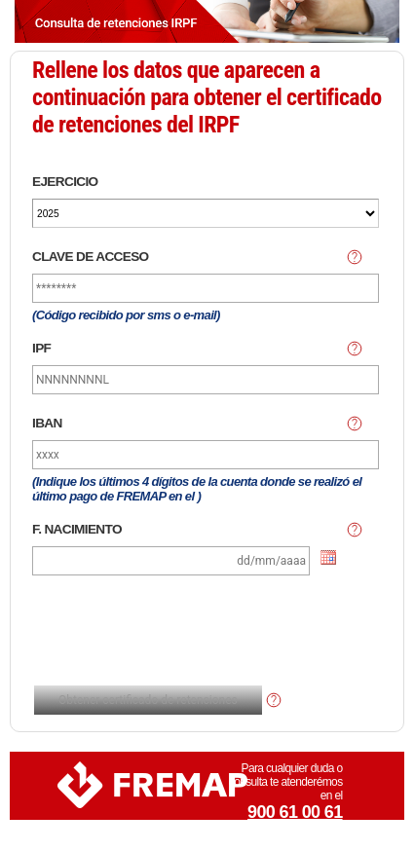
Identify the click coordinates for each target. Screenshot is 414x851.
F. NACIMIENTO (77, 529)
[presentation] (186, 633)
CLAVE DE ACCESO (90, 256)
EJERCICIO (65, 181)
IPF (41, 348)
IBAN (47, 423)
